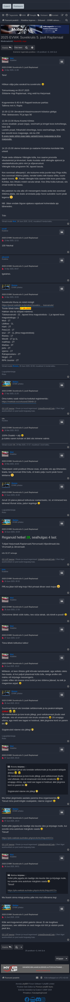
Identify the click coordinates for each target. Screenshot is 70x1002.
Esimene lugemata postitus (24, 52)
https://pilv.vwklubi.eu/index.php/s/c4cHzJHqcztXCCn (27, 838)
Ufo (3, 419)
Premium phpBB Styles (44, 987)
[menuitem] (12, 15)
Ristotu (14, 285)
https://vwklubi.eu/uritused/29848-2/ (19, 401)
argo (24, 41)
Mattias (15, 382)
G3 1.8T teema (8, 408)
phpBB (25, 984)
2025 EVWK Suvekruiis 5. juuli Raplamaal (32, 37)
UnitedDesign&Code (46, 408)
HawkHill (17, 41)
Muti (12, 58)
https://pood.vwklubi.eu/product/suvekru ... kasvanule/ (28, 305)
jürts (4, 569)
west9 (4, 229)
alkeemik (5, 257)
